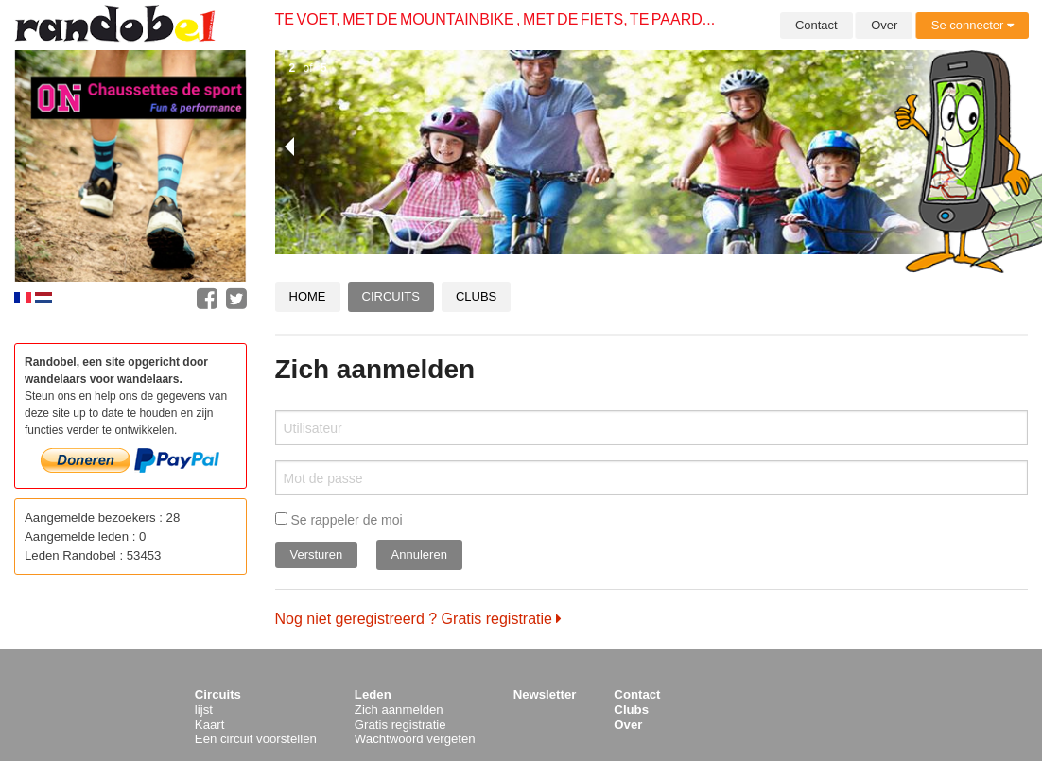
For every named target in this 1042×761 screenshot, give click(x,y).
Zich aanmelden (399, 709)
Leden (373, 694)
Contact (816, 25)
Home (307, 296)
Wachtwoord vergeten (415, 739)
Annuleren (419, 554)
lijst (204, 709)
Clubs (476, 296)
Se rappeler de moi (339, 520)
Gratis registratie (400, 725)
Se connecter (972, 25)
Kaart (210, 725)
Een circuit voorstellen (256, 739)
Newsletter (545, 694)
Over (884, 25)
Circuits (391, 296)
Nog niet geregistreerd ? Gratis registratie (419, 619)
